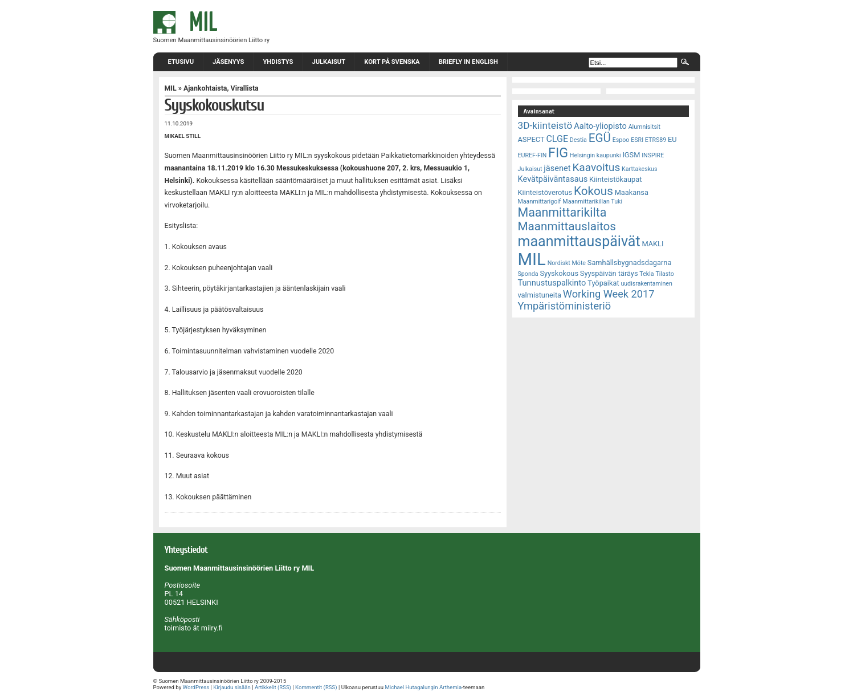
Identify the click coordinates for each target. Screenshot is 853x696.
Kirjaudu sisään (231, 687)
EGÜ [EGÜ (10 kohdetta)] (600, 138)
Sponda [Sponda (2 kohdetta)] (528, 274)
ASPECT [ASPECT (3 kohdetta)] (531, 139)
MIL (171, 88)
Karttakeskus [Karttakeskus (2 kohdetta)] (639, 169)
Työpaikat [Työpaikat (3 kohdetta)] (603, 283)
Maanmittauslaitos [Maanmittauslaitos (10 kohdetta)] (567, 226)
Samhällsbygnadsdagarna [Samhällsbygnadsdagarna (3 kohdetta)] (629, 262)
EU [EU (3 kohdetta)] (672, 139)
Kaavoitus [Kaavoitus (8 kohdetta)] (596, 167)
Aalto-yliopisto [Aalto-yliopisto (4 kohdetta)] (600, 126)
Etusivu (181, 62)
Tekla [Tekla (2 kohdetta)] (646, 274)
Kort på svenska (391, 62)
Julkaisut (328, 62)
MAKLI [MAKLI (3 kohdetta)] (652, 243)
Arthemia (450, 687)
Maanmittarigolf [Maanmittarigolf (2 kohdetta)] (539, 201)
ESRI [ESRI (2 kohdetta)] (637, 140)
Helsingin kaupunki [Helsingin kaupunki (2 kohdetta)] (595, 155)
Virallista (245, 88)
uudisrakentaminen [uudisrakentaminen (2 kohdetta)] (646, 283)
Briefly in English (468, 62)
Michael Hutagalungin (411, 687)
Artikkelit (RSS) (273, 687)
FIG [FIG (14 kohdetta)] (558, 153)
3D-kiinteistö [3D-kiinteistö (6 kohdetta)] (545, 125)
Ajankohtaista (205, 88)
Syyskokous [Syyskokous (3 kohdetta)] (559, 273)
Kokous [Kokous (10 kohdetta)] (593, 191)
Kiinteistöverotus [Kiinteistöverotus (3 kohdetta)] (545, 192)
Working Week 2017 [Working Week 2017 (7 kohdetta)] (609, 294)
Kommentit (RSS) (316, 687)
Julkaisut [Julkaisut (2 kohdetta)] (530, 169)
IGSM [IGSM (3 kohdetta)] (631, 154)
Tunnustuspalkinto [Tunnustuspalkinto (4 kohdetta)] (552, 283)
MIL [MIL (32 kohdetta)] (532, 259)
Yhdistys (278, 62)
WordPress (196, 687)
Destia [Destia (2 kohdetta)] (578, 140)
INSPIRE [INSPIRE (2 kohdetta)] (653, 155)
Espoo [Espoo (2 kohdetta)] (621, 140)
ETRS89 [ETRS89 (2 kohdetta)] (655, 140)
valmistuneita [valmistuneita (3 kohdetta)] (540, 295)
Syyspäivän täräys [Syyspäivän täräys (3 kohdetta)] (609, 273)
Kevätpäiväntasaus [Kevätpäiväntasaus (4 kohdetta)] (553, 179)
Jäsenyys (228, 62)
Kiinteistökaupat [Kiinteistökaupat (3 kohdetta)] (615, 179)
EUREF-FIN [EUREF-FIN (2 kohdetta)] (532, 155)
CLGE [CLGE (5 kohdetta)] (557, 138)
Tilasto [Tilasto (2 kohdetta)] (664, 274)
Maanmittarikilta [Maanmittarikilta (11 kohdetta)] (562, 212)
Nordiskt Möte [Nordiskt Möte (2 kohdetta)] (567, 263)
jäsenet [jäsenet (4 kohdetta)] (557, 168)
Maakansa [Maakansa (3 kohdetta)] (631, 192)
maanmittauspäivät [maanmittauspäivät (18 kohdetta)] (579, 241)
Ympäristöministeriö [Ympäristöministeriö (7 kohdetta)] (564, 306)
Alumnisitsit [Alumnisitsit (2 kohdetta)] (644, 127)
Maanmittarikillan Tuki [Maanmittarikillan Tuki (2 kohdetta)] (592, 201)
